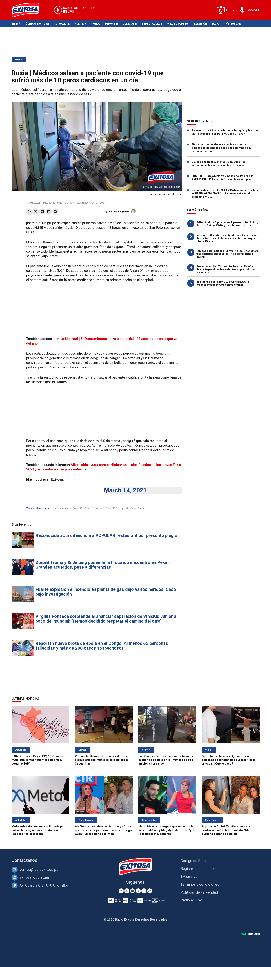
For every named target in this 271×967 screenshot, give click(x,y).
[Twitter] (126, 890)
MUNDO (112, 508)
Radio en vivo (191, 900)
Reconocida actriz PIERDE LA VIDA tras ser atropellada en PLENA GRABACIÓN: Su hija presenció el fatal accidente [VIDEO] (225, 193)
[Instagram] (138, 890)
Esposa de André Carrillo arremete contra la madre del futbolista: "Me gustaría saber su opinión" (226, 830)
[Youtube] (132, 890)
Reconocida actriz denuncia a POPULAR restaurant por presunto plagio (106, 535)
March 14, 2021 (125, 490)
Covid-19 (77, 508)
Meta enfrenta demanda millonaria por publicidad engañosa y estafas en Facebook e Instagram (38, 830)
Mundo (96, 23)
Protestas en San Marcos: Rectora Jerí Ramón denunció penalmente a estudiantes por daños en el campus (226, 269)
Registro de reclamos (198, 868)
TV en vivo (189, 876)
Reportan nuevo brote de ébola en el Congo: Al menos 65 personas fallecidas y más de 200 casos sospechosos (101, 646)
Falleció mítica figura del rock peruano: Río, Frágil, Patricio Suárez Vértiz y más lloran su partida (227, 224)
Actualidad (62, 23)
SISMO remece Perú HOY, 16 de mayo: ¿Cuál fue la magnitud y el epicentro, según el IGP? (38, 759)
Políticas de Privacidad (199, 892)
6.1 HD (230, 10)
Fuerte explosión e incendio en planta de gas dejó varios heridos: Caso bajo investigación (105, 592)
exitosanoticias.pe (34, 877)
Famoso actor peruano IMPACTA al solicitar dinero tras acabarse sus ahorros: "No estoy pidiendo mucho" (227, 253)
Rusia (141, 508)
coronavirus (61, 508)
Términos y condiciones (200, 884)
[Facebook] (121, 890)
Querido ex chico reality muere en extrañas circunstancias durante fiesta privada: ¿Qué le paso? (228, 759)
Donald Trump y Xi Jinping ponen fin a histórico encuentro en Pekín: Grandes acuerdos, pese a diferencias (102, 565)
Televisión (199, 23)
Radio (215, 23)
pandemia (127, 508)
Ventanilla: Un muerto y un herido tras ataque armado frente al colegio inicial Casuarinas (101, 759)
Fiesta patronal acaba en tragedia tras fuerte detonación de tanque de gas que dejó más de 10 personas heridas (221, 148)
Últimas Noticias (37, 23)
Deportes (112, 23)
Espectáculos (152, 23)
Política (80, 23)
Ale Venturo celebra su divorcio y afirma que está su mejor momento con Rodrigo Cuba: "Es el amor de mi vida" (103, 830)
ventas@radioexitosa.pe (38, 869)
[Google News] (143, 890)
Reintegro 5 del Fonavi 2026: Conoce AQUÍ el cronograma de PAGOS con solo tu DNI (223, 283)
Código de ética (193, 861)
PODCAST (252, 10)
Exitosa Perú (179, 23)
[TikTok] (149, 890)
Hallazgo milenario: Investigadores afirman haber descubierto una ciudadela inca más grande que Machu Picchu (226, 238)
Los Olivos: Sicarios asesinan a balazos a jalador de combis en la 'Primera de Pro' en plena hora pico (166, 759)
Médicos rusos (95, 508)
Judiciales (130, 23)
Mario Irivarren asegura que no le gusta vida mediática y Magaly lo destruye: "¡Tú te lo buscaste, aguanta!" (166, 830)
